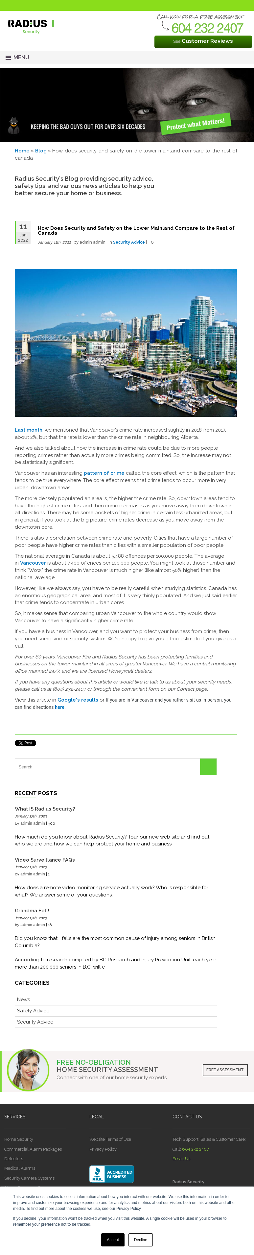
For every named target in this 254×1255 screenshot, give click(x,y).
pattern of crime (104, 473)
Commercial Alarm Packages (33, 1149)
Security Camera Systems (29, 1178)
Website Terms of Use (110, 1139)
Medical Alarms (19, 1168)
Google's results (78, 700)
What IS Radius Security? (45, 809)
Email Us (181, 1158)
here (59, 707)
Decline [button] (140, 1240)
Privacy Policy (103, 1149)
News (23, 999)
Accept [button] (113, 1240)
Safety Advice (33, 1011)
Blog (41, 151)
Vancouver (33, 563)
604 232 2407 (195, 1149)
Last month (28, 430)
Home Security (18, 1139)
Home (22, 151)
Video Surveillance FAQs (45, 860)
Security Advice (129, 242)
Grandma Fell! (32, 911)
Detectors (13, 1158)
